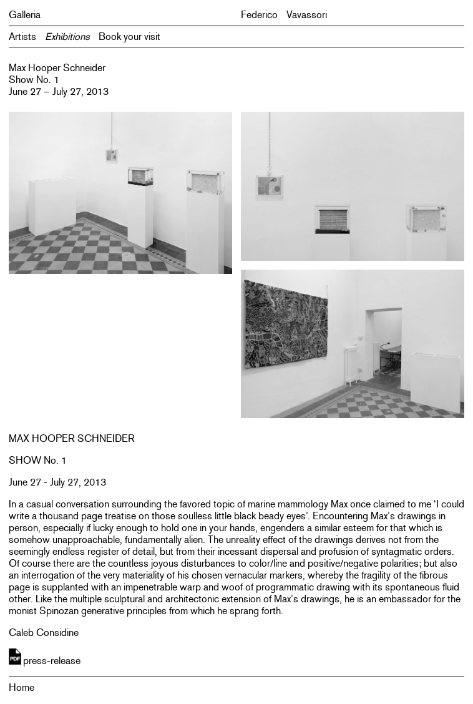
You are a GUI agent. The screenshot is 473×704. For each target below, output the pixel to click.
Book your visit (129, 36)
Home (21, 687)
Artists (22, 36)
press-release (51, 661)
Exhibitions (67, 36)
